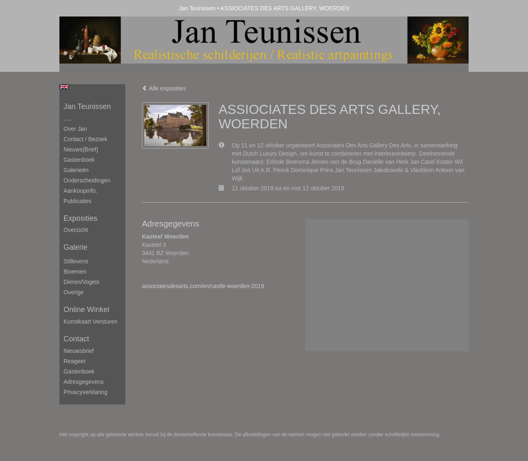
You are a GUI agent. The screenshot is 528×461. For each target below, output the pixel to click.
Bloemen (75, 271)
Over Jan (75, 128)
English (64, 86)
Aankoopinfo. (80, 190)
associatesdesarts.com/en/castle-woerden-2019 (203, 286)
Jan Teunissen (197, 8)
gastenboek (79, 371)
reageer (75, 361)
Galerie (75, 247)
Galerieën (76, 170)
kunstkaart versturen (91, 321)
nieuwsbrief (79, 351)
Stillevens (76, 261)
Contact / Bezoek (86, 139)
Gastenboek (79, 159)
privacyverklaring (86, 392)
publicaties (78, 201)
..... (67, 118)
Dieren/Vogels (81, 282)
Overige (74, 292)
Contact (76, 339)
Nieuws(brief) (81, 149)
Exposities (80, 218)
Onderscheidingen (87, 180)
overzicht (76, 230)
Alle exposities (164, 88)
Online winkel (86, 309)
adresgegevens (84, 381)
